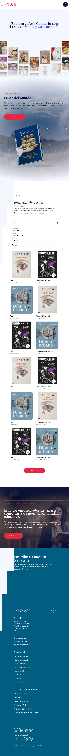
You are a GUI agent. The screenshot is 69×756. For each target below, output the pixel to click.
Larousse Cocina (20, 682)
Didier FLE (17, 675)
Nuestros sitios (21, 652)
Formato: (15, 242)
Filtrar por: (15, 233)
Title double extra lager (44, 281)
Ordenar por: (16, 228)
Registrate (13, 535)
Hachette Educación (21, 660)
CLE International (20, 694)
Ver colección (14, 117)
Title (11, 281)
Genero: (14, 238)
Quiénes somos (21, 701)
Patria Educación (20, 664)
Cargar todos (34, 470)
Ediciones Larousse (26, 746)
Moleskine (17, 697)
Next (66, 129)
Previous (47, 129)
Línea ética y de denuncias (26, 712)
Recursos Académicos (22, 667)
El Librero (17, 678)
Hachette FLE (19, 671)
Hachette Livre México (22, 656)
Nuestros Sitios (21, 705)
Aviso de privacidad (23, 709)
